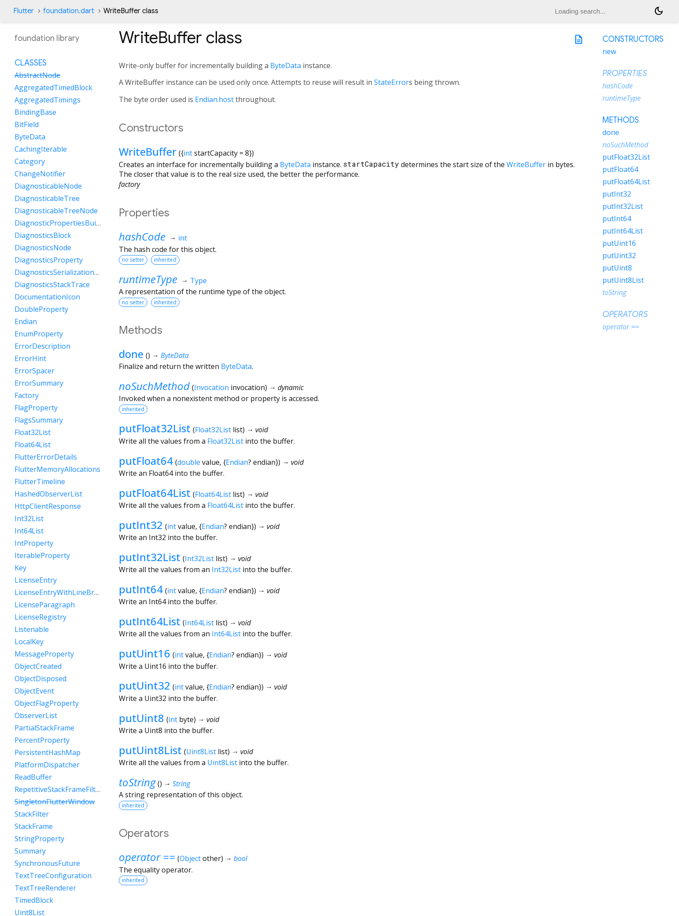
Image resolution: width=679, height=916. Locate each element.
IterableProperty (42, 555)
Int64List (199, 623)
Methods (620, 120)
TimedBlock (34, 900)
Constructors (633, 39)
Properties (624, 73)
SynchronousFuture (47, 863)
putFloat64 (146, 460)
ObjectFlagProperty (47, 703)
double (188, 462)
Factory (27, 395)
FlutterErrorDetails (46, 457)
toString (137, 782)
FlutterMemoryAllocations (57, 469)
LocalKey (29, 641)
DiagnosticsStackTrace (52, 284)
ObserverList (36, 715)
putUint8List (150, 750)
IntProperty (34, 543)
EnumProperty (39, 334)
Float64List (213, 494)
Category (30, 161)
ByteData (285, 65)
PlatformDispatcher (47, 765)
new (609, 51)
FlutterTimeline (40, 481)
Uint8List (201, 751)
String (181, 783)
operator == (147, 857)
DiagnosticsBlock (43, 235)
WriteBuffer (147, 151)
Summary (30, 851)
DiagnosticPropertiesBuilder (62, 223)
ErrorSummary (39, 383)
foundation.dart (68, 11)
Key (20, 568)
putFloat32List (155, 428)
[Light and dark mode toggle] (659, 11)
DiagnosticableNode (48, 186)
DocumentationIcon (47, 297)
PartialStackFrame (44, 728)
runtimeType (148, 279)
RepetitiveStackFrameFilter (59, 789)
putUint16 (144, 653)
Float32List (213, 429)
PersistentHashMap (48, 752)
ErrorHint (30, 358)
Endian (237, 462)
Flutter (23, 11)
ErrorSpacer (35, 371)
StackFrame (34, 826)
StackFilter (32, 814)
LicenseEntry (36, 580)
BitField (27, 124)
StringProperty (39, 838)
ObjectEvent (34, 691)
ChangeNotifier (40, 174)
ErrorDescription (42, 346)
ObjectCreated (38, 666)
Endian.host (214, 99)
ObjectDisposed (40, 678)
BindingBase (35, 112)
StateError (391, 82)
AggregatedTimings (48, 100)
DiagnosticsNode (43, 247)
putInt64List (149, 621)
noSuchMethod (154, 386)
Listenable (32, 629)
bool (240, 858)
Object (190, 858)
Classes (31, 63)
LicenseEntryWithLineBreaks (62, 592)
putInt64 (141, 589)
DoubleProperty (41, 309)
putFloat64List (155, 492)
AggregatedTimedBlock (53, 87)
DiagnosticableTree (47, 198)
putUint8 (141, 718)
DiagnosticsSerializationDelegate (69, 272)
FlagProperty (36, 407)
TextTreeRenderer (45, 888)
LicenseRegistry (40, 617)
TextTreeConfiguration (53, 875)
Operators (625, 314)
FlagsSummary (39, 420)
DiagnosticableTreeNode (56, 210)
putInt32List (149, 557)
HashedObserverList (48, 494)
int (188, 153)
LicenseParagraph (45, 604)
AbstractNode (37, 75)
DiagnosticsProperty (49, 260)
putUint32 (144, 685)
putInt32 (141, 525)
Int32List (199, 558)
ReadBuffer (33, 777)
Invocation (211, 387)
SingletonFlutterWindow (55, 802)
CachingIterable (41, 149)
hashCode (142, 236)
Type (198, 280)
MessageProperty (44, 654)
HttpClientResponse (48, 506)
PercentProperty (42, 740)
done (131, 354)
